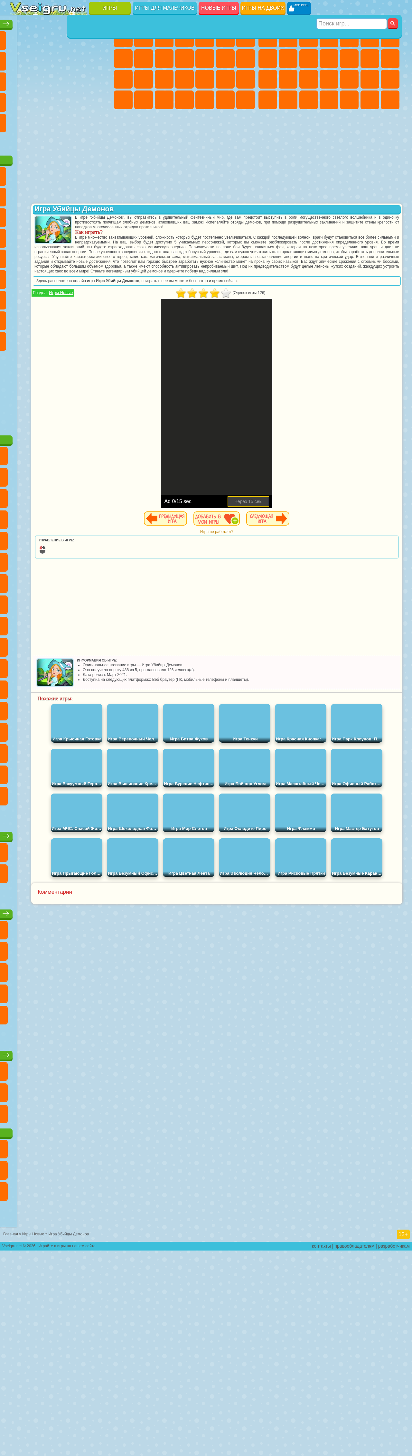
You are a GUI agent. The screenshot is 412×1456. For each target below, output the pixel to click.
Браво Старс (101, 318)
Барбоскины (19, 277)
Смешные (19, 79)
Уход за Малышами (164, 99)
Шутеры (349, 99)
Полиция (308, 79)
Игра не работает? (258, 541)
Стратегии (308, 38)
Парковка (267, 38)
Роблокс (19, 359)
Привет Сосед (60, 359)
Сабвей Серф (60, 235)
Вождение (19, 161)
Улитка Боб (40, 215)
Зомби (349, 38)
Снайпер (267, 79)
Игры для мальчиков (164, 8)
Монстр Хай (225, 38)
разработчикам (394, 1451)
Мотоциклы (308, 58)
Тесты (204, 38)
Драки (369, 58)
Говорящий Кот (80, 194)
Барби (184, 38)
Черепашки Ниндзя (288, 58)
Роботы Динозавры (329, 79)
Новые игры (218, 8)
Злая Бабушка (19, 235)
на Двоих (101, 38)
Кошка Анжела (143, 58)
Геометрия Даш (80, 58)
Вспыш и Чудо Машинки (80, 256)
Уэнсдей (80, 380)
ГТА (267, 99)
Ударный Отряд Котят (40, 277)
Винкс (245, 99)
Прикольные (101, 99)
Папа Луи (123, 79)
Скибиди (19, 400)
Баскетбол (101, 141)
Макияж (245, 79)
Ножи (60, 99)
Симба (40, 380)
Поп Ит (60, 58)
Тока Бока (101, 359)
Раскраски (123, 58)
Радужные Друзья (80, 359)
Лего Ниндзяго (101, 194)
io (40, 79)
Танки (329, 38)
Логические (80, 79)
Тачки (60, 256)
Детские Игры (80, 38)
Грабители (369, 79)
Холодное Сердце (164, 58)
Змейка (80, 120)
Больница (184, 79)
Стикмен (329, 58)
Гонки (390, 58)
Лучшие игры (61, 21)
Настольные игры (61, 959)
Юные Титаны (101, 297)
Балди (60, 338)
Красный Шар (60, 215)
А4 (40, 338)
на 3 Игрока (19, 141)
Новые (19, 38)
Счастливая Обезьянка (60, 297)
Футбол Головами (40, 161)
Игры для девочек (185, 21)
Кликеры (101, 79)
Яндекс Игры (40, 58)
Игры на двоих (263, 8)
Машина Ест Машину (390, 79)
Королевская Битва (369, 38)
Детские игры (61, 1058)
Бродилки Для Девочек (245, 38)
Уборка (204, 99)
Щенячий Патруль (60, 194)
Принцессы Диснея (123, 99)
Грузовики (349, 58)
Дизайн (184, 99)
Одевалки (204, 58)
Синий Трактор (19, 318)
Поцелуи (245, 58)
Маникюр (204, 79)
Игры (110, 8)
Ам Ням (101, 235)
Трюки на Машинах (60, 120)
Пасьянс (19, 99)
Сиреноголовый (60, 318)
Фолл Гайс (40, 318)
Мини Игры (19, 120)
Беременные (143, 79)
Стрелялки (390, 99)
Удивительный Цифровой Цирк (80, 400)
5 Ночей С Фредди (19, 215)
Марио (60, 277)
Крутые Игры (60, 141)
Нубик (40, 359)
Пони (123, 38)
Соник (101, 256)
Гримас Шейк (40, 400)
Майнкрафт (390, 38)
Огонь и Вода (164, 38)
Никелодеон (40, 141)
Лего (40, 235)
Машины (267, 58)
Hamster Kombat (60, 400)
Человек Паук (80, 277)
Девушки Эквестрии (143, 38)
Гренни (80, 338)
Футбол (288, 38)
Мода (143, 99)
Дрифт (308, 99)
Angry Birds (80, 235)
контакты (321, 1451)
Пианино (225, 99)
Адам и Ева (19, 297)
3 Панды (40, 256)
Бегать (369, 99)
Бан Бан (101, 380)
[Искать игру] (352, 8)
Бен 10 (288, 99)
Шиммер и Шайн (40, 297)
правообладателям (354, 1451)
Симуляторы (60, 38)
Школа (80, 141)
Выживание (349, 79)
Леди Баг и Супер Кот (101, 215)
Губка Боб (40, 194)
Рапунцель (164, 79)
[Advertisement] (61, 451)
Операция (225, 79)
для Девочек (40, 38)
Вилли (19, 194)
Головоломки (101, 120)
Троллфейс (80, 215)
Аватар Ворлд (19, 380)
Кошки (184, 58)
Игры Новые (144, 302)
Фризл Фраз (101, 277)
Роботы (288, 79)
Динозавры (80, 99)
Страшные (60, 79)
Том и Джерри (80, 297)
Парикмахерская (225, 58)
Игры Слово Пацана (60, 380)
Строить (80, 161)
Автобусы (329, 99)
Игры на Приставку (101, 161)
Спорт (101, 58)
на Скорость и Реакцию (40, 120)
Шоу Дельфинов (19, 256)
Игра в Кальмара (19, 338)
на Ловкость (19, 58)
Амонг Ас (80, 318)
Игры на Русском (40, 99)
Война (60, 161)
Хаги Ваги (101, 338)
